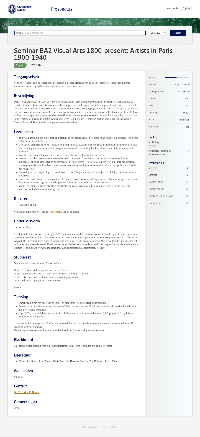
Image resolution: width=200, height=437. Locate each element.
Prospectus (61, 9)
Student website (90, 427)
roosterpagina (55, 211)
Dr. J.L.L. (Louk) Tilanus (26, 392)
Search (177, 32)
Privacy (104, 427)
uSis (20, 376)
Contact (114, 427)
